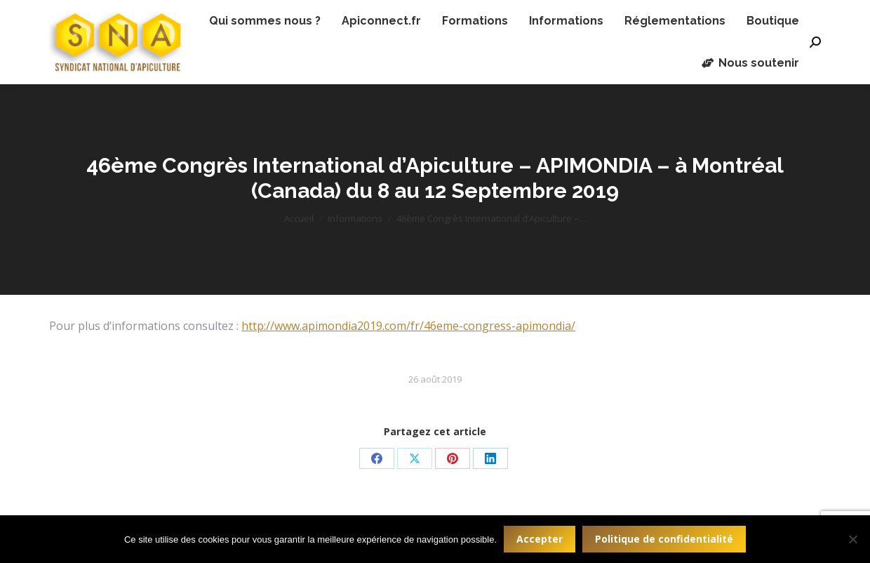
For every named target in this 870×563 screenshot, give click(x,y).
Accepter (539, 538)
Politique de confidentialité (664, 538)
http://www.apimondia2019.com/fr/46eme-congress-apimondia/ (408, 325)
